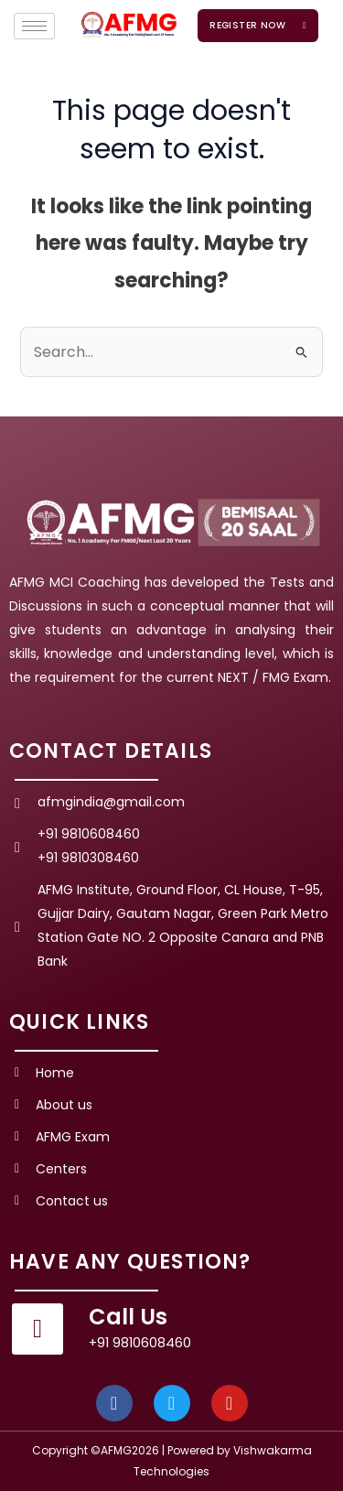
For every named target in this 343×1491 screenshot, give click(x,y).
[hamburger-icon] (34, 26)
